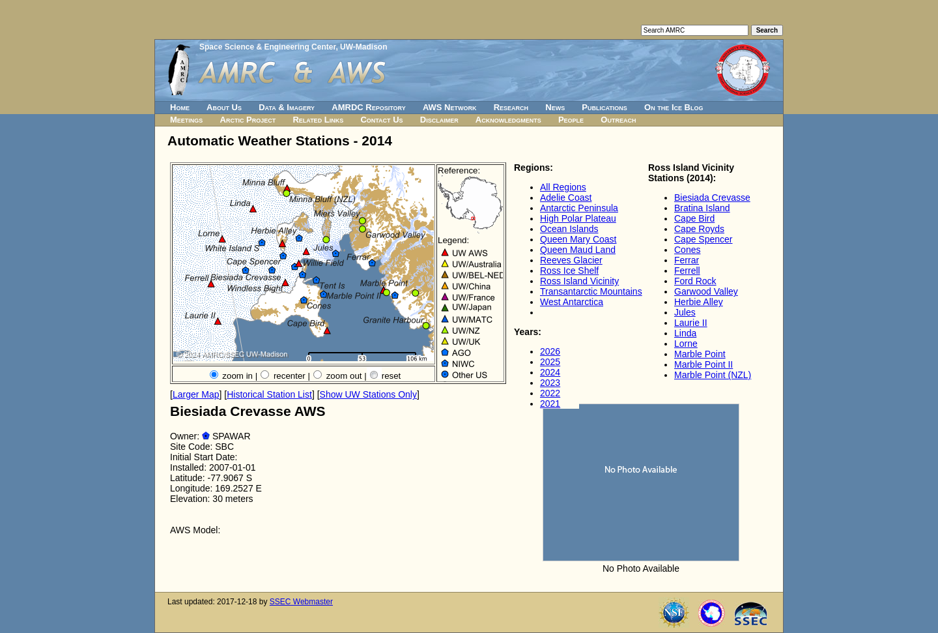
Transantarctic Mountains (591, 291)
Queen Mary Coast (578, 239)
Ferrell (687, 270)
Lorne (686, 343)
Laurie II (690, 322)
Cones (687, 249)
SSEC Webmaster (301, 601)
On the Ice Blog (673, 107)
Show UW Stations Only (368, 394)
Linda (685, 333)
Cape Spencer (703, 239)
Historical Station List (269, 394)
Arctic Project (248, 120)
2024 (550, 372)
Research (511, 107)
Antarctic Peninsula (579, 208)
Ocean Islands (569, 229)
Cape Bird (694, 218)
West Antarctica (571, 302)
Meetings (186, 120)
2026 (550, 351)
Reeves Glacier (571, 260)
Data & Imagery (287, 107)
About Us (224, 107)
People (571, 120)
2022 (550, 393)
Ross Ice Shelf (569, 270)
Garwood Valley (706, 291)
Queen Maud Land (578, 249)
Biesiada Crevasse (712, 197)
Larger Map (196, 394)
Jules (685, 312)
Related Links (317, 120)
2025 (550, 362)
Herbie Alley (698, 302)
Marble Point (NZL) (712, 375)
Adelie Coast (565, 197)
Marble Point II (703, 364)
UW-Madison (363, 47)
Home (180, 107)
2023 (550, 382)
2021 (550, 403)
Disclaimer (439, 120)
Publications (604, 107)
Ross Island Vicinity (579, 281)
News (555, 107)
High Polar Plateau (578, 218)
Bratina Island (702, 208)
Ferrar (686, 260)
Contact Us (381, 120)
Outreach (618, 120)
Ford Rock (695, 281)
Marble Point (700, 354)
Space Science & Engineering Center (267, 47)
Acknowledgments (508, 120)
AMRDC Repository (368, 107)
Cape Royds (699, 229)
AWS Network (450, 107)
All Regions (563, 187)
